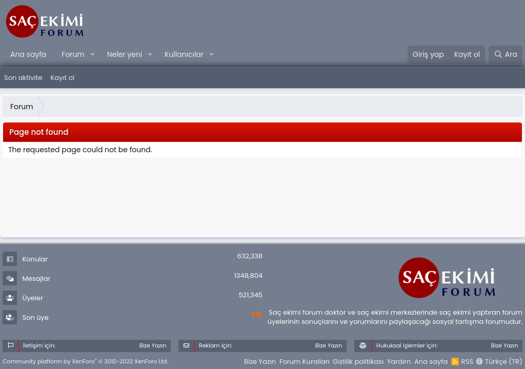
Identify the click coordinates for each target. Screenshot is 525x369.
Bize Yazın (260, 361)
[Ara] (505, 55)
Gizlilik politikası (358, 361)
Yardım (399, 361)
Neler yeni (125, 54)
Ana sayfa (28, 54)
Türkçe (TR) (499, 361)
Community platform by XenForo (85, 361)
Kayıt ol (62, 78)
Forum (73, 54)
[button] (92, 55)
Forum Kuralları (304, 361)
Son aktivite (23, 78)
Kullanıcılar (184, 54)
